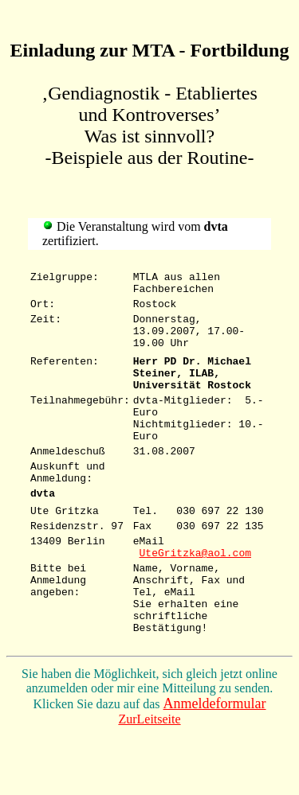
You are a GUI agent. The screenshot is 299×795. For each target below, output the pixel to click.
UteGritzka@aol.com (195, 600)
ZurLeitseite (149, 781)
